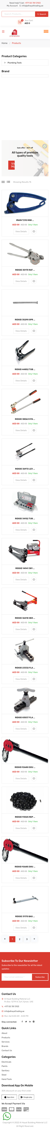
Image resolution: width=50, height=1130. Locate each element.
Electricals (6, 1062)
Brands (5, 1046)
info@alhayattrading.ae (14, 1011)
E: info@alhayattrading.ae (31, 6)
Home (4, 43)
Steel (4, 1075)
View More (13, 165)
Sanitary (5, 1070)
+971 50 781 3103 (11, 1006)
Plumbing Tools (13, 62)
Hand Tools (7, 1079)
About (4, 1033)
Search (41, 14)
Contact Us (7, 1050)
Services (6, 1042)
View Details (21, 231)
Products (6, 1037)
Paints (4, 1066)
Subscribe (40, 977)
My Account (12, 6)
